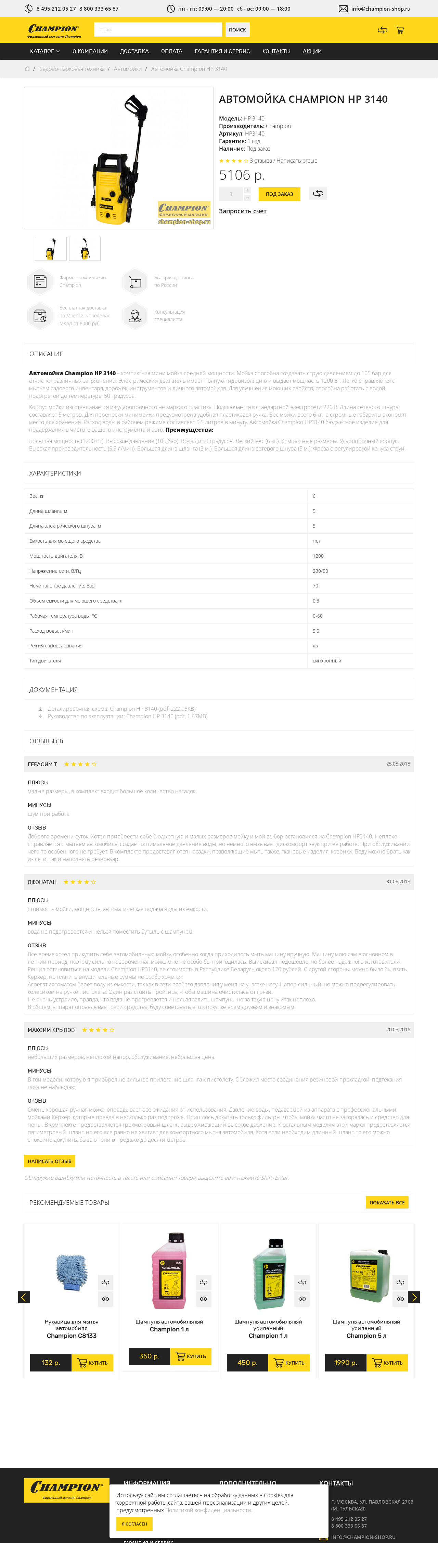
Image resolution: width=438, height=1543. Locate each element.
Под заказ (279, 194)
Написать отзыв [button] (50, 1161)
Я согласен (134, 1524)
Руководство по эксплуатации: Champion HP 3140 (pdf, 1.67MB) (122, 716)
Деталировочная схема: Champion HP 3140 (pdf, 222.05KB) (116, 708)
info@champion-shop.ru (381, 8)
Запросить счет (243, 211)
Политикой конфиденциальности (208, 1510)
